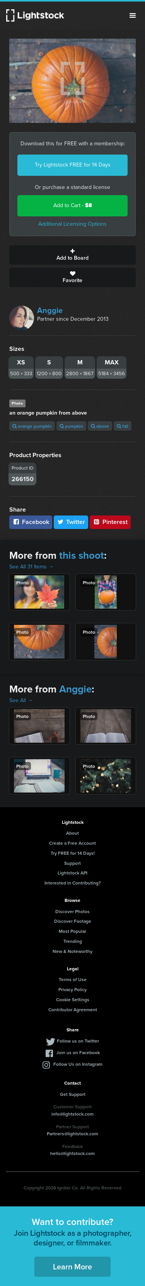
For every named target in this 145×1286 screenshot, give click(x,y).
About (72, 833)
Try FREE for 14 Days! (73, 853)
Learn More (72, 1266)
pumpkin (71, 426)
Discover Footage (72, 921)
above (100, 426)
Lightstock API (72, 872)
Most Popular (72, 931)
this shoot (81, 555)
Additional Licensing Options (72, 224)
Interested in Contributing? (72, 882)
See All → (21, 700)
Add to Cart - (72, 205)
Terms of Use (73, 979)
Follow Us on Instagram (77, 1064)
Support (72, 863)
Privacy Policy (72, 989)
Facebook (30, 521)
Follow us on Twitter (78, 1041)
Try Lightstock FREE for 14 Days (73, 165)
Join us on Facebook (78, 1052)
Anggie (50, 310)
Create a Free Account (72, 843)
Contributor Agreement (72, 1009)
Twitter (71, 521)
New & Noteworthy (72, 951)
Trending (72, 941)
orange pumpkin (32, 426)
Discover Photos (72, 911)
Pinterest (110, 521)
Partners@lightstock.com (72, 1133)
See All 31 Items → (31, 567)
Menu (132, 15)
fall (122, 426)
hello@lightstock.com (72, 1153)
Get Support (72, 1094)
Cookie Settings (72, 999)
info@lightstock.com (72, 1114)
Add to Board (72, 255)
